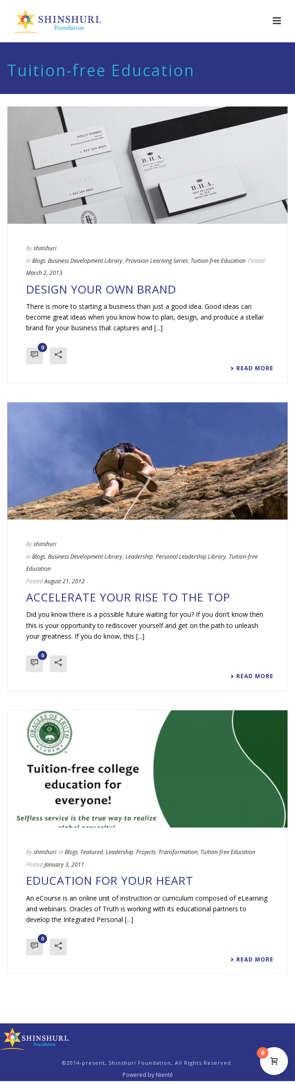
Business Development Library (85, 261)
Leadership (139, 557)
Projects (146, 852)
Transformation (178, 852)
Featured (92, 852)
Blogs (38, 261)
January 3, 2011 (64, 864)
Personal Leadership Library (191, 557)
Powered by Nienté (148, 1075)
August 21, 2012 (64, 581)
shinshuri (45, 248)
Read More (252, 368)
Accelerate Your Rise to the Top (128, 597)
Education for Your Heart (109, 880)
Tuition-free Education (218, 261)
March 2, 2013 (44, 273)
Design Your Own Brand (101, 289)
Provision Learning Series (156, 261)
